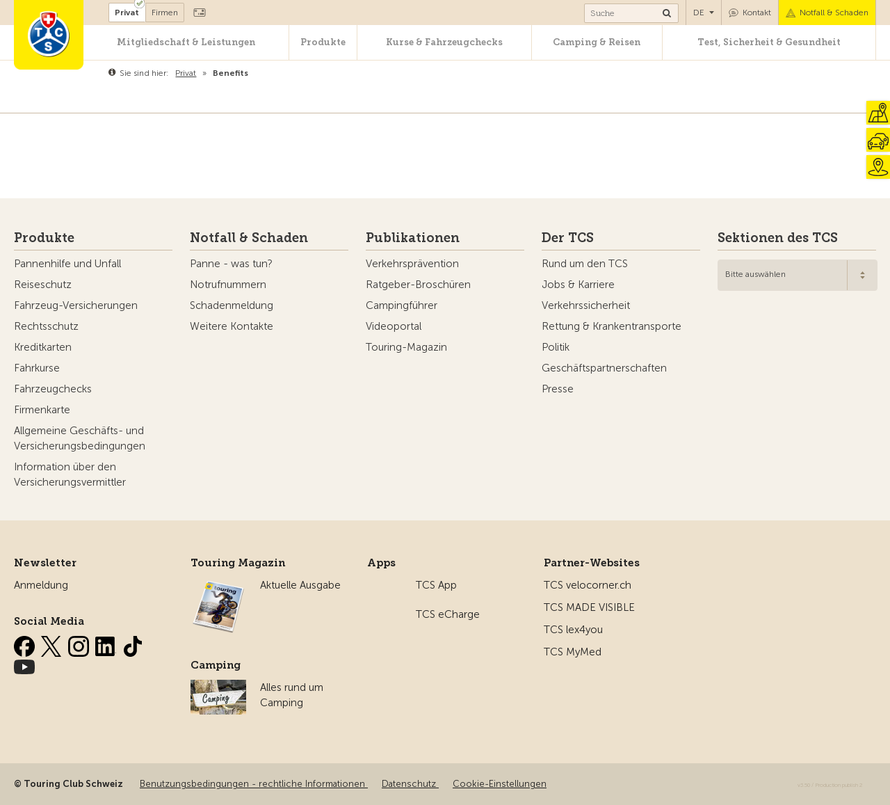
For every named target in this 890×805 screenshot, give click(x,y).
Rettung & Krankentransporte (611, 326)
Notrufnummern (228, 284)
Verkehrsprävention (412, 263)
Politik (555, 347)
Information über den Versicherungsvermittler (70, 474)
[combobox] (797, 275)
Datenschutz (410, 784)
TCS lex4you (573, 629)
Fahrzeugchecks (53, 389)
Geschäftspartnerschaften (604, 368)
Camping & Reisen (596, 42)
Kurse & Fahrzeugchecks (444, 42)
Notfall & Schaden (834, 12)
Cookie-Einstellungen (500, 784)
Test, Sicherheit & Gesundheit (769, 42)
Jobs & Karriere (578, 284)
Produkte (323, 42)
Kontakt (757, 12)
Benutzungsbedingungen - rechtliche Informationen (254, 784)
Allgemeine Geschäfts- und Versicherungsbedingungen (79, 438)
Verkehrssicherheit (586, 305)
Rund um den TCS (585, 263)
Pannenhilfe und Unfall (67, 263)
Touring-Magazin (406, 347)
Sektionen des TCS (778, 238)
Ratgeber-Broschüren (418, 284)
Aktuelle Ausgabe (300, 585)
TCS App (436, 585)
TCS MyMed (572, 652)
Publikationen (413, 238)
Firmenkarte (42, 410)
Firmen (165, 12)
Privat (127, 12)
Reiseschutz (43, 284)
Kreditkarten (43, 347)
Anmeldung (41, 585)
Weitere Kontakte (231, 326)
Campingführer (401, 305)
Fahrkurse (37, 368)
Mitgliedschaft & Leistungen (186, 42)
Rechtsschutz (46, 326)
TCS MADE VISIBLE (589, 607)
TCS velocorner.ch (587, 585)
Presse (558, 389)
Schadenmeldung (231, 305)
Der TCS (568, 238)
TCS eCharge (448, 614)
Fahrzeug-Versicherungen (76, 305)
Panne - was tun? (231, 263)
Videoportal (393, 326)
